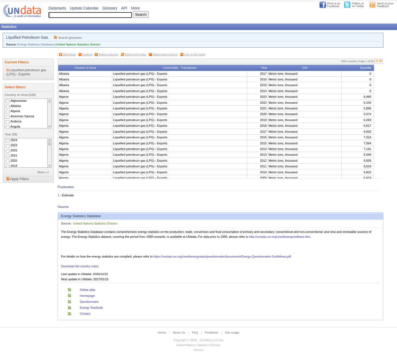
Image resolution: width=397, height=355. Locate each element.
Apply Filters (19, 179)
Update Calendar (84, 8)
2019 (14, 166)
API (124, 8)
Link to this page (194, 54)
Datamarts (57, 8)
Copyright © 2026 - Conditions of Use (198, 340)
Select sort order (135, 54)
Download (69, 54)
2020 (14, 160)
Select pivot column (165, 54)
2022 (14, 150)
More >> (43, 172)
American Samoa (22, 116)
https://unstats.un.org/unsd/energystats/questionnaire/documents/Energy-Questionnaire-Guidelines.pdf (222, 256)
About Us (179, 332)
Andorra (16, 121)
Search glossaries (70, 37)
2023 (14, 145)
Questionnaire (89, 301)
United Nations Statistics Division (78, 44)
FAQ (195, 332)
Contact (85, 313)
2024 (14, 140)
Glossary (109, 8)
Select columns (108, 54)
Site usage (232, 332)
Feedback (211, 332)
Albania (16, 106)
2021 (14, 155)
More (135, 8)
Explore (87, 54)
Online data (87, 289)
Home (162, 332)
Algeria (15, 111)
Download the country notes (80, 266)
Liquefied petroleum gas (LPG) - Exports (26, 72)
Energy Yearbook (91, 307)
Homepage (87, 295)
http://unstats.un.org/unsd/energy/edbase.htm (279, 236)
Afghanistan (19, 100)
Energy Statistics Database (35, 44)
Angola (15, 126)
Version (198, 349)
